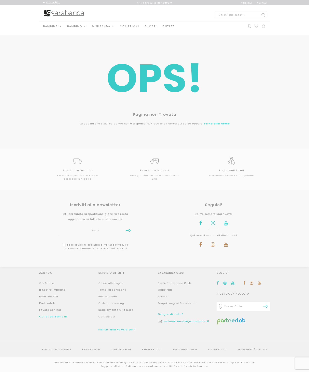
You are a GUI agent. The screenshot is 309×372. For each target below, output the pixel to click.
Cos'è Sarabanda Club (174, 283)
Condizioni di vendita (56, 349)
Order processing (111, 303)
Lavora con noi (50, 310)
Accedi (162, 296)
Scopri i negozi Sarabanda (176, 303)
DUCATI (151, 26)
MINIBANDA (101, 26)
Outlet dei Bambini (53, 316)
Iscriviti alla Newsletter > (117, 329)
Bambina (50, 26)
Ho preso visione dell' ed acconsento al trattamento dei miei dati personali (95, 243)
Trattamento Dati (185, 349)
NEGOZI (262, 2)
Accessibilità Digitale (252, 349)
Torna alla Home (216, 120)
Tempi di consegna (112, 290)
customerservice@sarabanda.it (186, 321)
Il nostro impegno (52, 290)
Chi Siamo (46, 283)
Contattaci (106, 316)
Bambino (74, 26)
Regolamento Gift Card (115, 310)
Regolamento (91, 349)
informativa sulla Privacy (108, 241)
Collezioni (129, 26)
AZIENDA (246, 2)
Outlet (168, 26)
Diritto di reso (121, 349)
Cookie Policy (217, 349)
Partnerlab (47, 303)
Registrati (164, 290)
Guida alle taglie (110, 283)
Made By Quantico (197, 366)
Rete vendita (48, 296)
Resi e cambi (107, 296)
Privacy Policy (152, 349)
